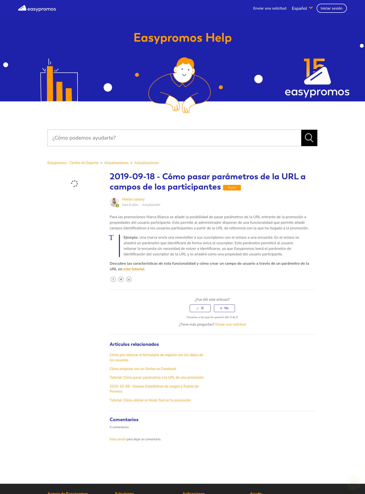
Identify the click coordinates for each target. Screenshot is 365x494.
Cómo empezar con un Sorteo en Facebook (143, 369)
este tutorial (133, 269)
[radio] (200, 308)
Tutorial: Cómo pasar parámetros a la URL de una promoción (157, 377)
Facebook (113, 283)
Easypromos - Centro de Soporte (72, 162)
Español (300, 8)
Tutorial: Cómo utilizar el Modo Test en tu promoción (150, 400)
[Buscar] (174, 138)
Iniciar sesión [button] (332, 8)
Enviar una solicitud (269, 8)
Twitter (121, 283)
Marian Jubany (133, 199)
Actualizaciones (116, 162)
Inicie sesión (118, 439)
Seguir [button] (232, 187)
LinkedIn (128, 283)
